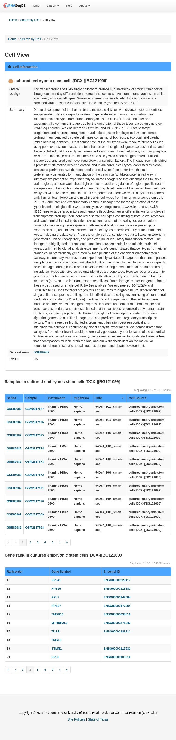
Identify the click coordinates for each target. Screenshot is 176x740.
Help (69, 5)
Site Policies (76, 719)
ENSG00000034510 (117, 614)
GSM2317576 (34, 422)
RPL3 (55, 657)
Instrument (56, 398)
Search (52, 5)
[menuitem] (35, 5)
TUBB (55, 631)
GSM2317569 (34, 514)
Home (35, 5)
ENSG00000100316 (117, 657)
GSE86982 (41, 352)
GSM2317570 (34, 501)
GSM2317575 (34, 435)
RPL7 (55, 597)
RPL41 (56, 580)
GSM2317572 (34, 475)
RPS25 (56, 588)
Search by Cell (29, 20)
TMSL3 (56, 640)
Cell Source (137, 398)
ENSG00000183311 (117, 631)
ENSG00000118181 (117, 588)
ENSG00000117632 (117, 648)
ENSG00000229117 (117, 580)
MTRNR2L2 (59, 623)
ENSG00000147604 (117, 597)
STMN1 (56, 648)
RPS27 (56, 605)
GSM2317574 (34, 448)
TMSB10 (57, 614)
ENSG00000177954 (117, 605)
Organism (81, 398)
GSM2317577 (34, 409)
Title (109, 398)
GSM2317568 (34, 527)
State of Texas (98, 719)
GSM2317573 (34, 461)
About (84, 5)
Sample (31, 398)
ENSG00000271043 (117, 623)
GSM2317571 (34, 488)
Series (11, 398)
